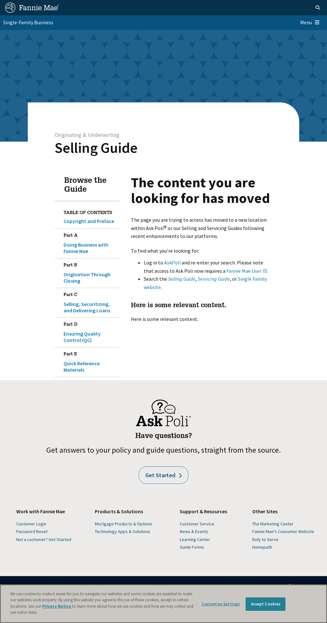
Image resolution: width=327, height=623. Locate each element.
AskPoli (172, 262)
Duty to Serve (265, 539)
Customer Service (197, 524)
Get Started (163, 475)
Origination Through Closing (90, 272)
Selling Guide (96, 147)
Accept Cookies (266, 604)
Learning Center (195, 539)
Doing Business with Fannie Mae (90, 242)
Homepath (262, 547)
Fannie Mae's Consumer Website (283, 531)
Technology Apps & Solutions (122, 531)
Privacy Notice (57, 606)
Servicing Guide (214, 279)
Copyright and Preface (89, 221)
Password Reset (32, 531)
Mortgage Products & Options (123, 524)
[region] (163, 603)
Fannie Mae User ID (246, 271)
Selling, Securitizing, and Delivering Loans (90, 301)
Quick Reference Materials (90, 361)
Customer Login (31, 524)
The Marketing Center (272, 524)
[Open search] (318, 8)
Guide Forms (192, 547)
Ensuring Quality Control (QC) (90, 331)
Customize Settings (221, 604)
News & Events (194, 531)
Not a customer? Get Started (43, 539)
